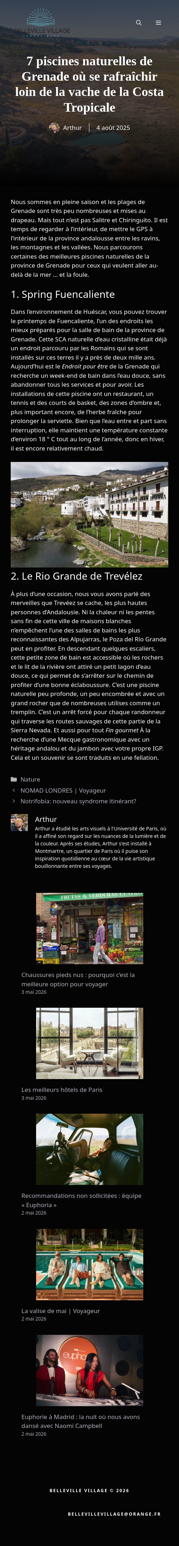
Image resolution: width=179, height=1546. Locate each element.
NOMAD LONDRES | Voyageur (63, 790)
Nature (30, 779)
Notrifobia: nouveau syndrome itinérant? (78, 801)
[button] (139, 22)
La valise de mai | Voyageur (60, 1311)
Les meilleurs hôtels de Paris (62, 1089)
